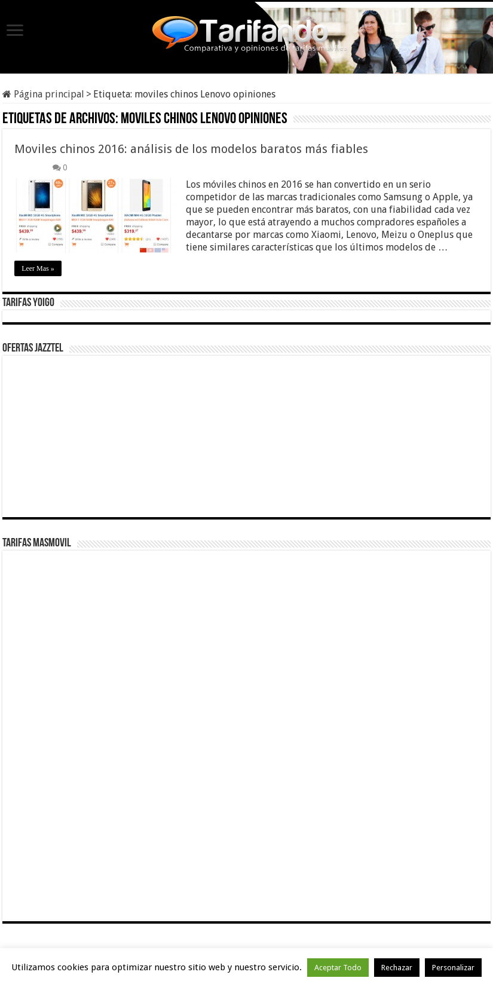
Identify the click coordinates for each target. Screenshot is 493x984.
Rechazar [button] (396, 967)
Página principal (43, 94)
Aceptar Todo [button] (338, 967)
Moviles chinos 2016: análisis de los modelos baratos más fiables (191, 149)
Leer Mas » (38, 268)
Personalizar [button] (453, 967)
